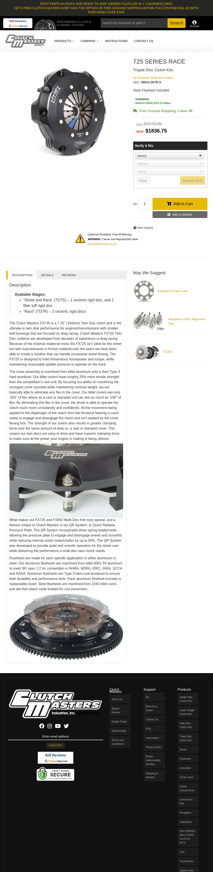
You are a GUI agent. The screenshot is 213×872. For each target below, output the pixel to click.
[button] (143, 23)
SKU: (136, 82)
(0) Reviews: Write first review (153, 77)
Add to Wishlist (182, 214)
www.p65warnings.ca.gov (102, 243)
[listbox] (170, 155)
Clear (143, 181)
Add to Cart (183, 204)
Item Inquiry (145, 227)
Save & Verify (192, 181)
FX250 (167, 352)
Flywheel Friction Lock (173, 291)
